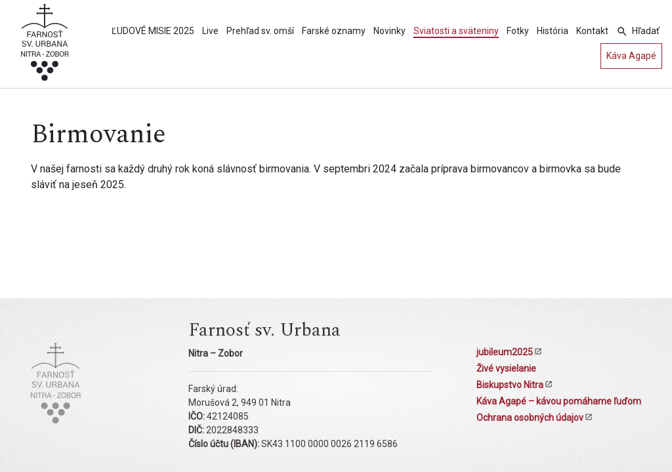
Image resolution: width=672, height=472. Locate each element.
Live (210, 31)
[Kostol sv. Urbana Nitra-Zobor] (45, 46)
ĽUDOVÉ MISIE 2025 (153, 31)
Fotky (518, 31)
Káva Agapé (631, 55)
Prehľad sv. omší (260, 31)
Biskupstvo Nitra (509, 385)
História (552, 31)
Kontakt (592, 31)
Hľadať (646, 31)
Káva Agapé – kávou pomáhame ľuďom (558, 401)
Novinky (389, 31)
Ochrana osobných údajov (529, 417)
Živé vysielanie (506, 368)
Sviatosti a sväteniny (456, 31)
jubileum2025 (504, 352)
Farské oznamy (334, 31)
